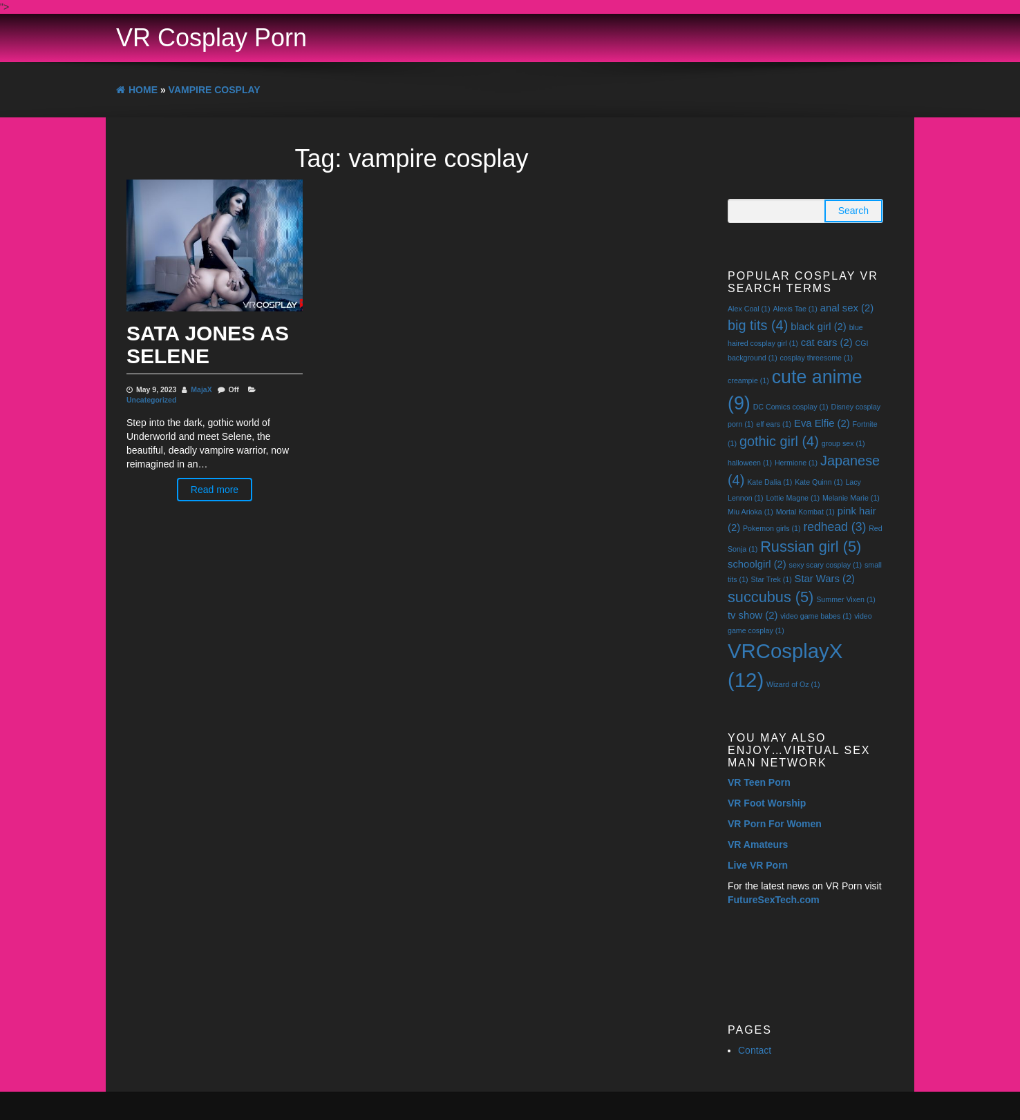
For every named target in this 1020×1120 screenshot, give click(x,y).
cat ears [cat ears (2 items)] (827, 342)
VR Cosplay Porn (211, 37)
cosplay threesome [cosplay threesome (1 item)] (816, 358)
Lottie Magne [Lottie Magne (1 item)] (793, 498)
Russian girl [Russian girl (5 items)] (810, 546)
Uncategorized (151, 400)
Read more (214, 489)
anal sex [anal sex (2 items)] (846, 307)
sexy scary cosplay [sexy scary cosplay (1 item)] (825, 565)
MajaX (201, 389)
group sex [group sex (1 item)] (843, 443)
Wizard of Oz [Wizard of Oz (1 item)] (793, 684)
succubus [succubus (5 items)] (770, 597)
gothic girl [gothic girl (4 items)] (779, 441)
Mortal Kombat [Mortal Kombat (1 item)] (805, 512)
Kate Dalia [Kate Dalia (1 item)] (769, 482)
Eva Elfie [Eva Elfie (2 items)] (822, 423)
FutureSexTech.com (774, 899)
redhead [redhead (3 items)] (834, 527)
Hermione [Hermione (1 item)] (796, 462)
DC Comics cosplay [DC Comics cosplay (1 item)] (791, 407)
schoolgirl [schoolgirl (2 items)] (757, 564)
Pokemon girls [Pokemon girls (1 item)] (772, 528)
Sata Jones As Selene (207, 344)
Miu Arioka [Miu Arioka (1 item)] (750, 512)
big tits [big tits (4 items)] (758, 325)
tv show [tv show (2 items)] (752, 615)
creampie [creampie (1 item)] (748, 380)
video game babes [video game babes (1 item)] (815, 616)
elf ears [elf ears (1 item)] (773, 424)
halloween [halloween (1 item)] (750, 462)
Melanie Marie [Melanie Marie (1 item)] (851, 498)
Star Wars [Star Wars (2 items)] (825, 578)
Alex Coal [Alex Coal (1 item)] (749, 309)
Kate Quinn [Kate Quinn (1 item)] (818, 482)
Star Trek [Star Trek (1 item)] (771, 579)
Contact (754, 1050)
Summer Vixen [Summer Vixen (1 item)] (846, 599)
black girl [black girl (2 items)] (819, 326)
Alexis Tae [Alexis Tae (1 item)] (795, 309)
